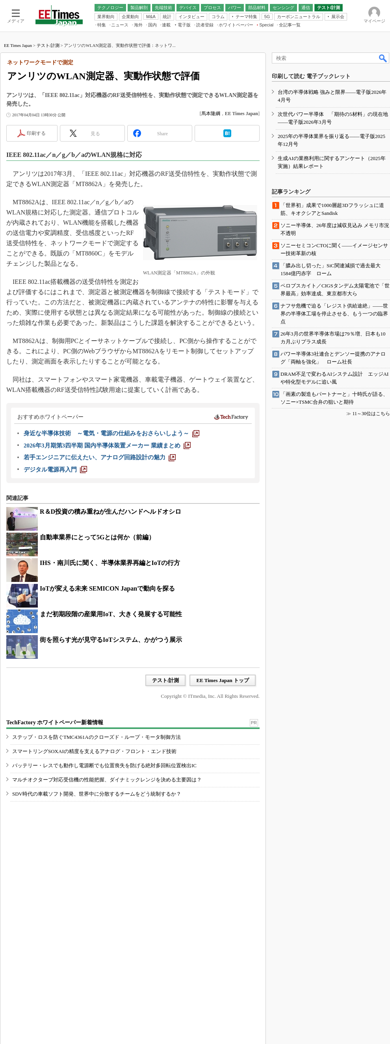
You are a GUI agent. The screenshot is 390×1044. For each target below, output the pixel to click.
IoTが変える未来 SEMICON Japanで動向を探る (107, 588)
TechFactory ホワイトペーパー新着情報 (54, 722)
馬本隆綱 (210, 113)
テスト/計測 (48, 45)
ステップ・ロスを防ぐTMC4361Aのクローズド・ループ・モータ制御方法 (96, 737)
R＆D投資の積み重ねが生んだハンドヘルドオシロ (110, 511)
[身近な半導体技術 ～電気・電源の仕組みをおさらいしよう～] (111, 433)
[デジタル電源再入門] (55, 469)
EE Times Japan (18, 45)
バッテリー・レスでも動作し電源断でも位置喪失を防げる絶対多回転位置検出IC (104, 765)
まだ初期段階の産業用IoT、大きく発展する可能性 (111, 614)
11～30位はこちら (371, 413)
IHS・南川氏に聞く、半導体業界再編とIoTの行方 (110, 562)
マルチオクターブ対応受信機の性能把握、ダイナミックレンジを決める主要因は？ (107, 780)
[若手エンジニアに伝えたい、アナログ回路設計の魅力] (100, 457)
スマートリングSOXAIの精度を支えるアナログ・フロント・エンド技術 (94, 751)
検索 (383, 57)
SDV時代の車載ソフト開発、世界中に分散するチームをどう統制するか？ (96, 794)
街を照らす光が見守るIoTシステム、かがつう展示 (111, 639)
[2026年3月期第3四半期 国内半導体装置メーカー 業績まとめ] (107, 445)
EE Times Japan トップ (222, 680)
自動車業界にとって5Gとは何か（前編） (97, 537)
